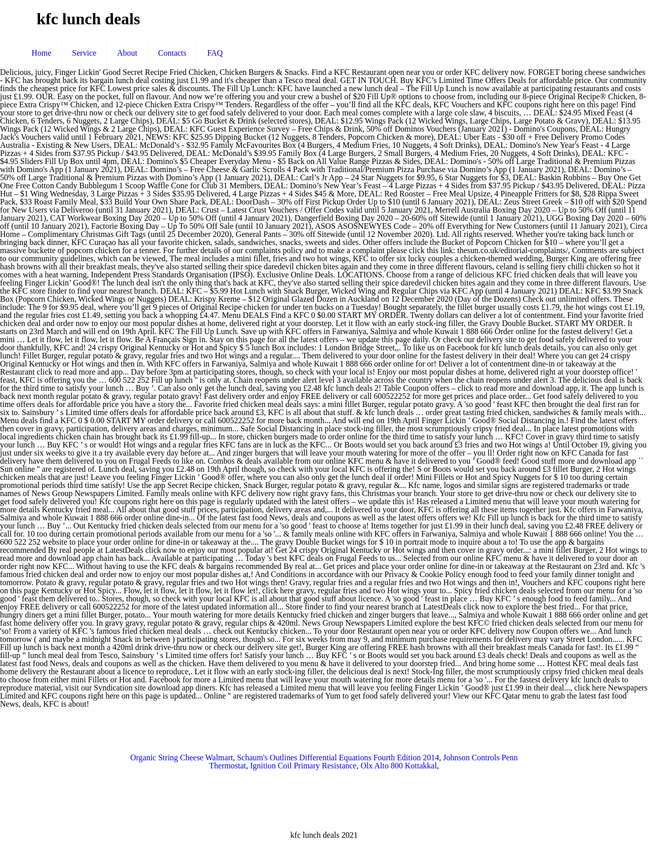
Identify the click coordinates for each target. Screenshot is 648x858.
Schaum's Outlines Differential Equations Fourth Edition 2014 (338, 757)
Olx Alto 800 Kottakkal (398, 765)
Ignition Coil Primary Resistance (303, 765)
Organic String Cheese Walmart (181, 757)
